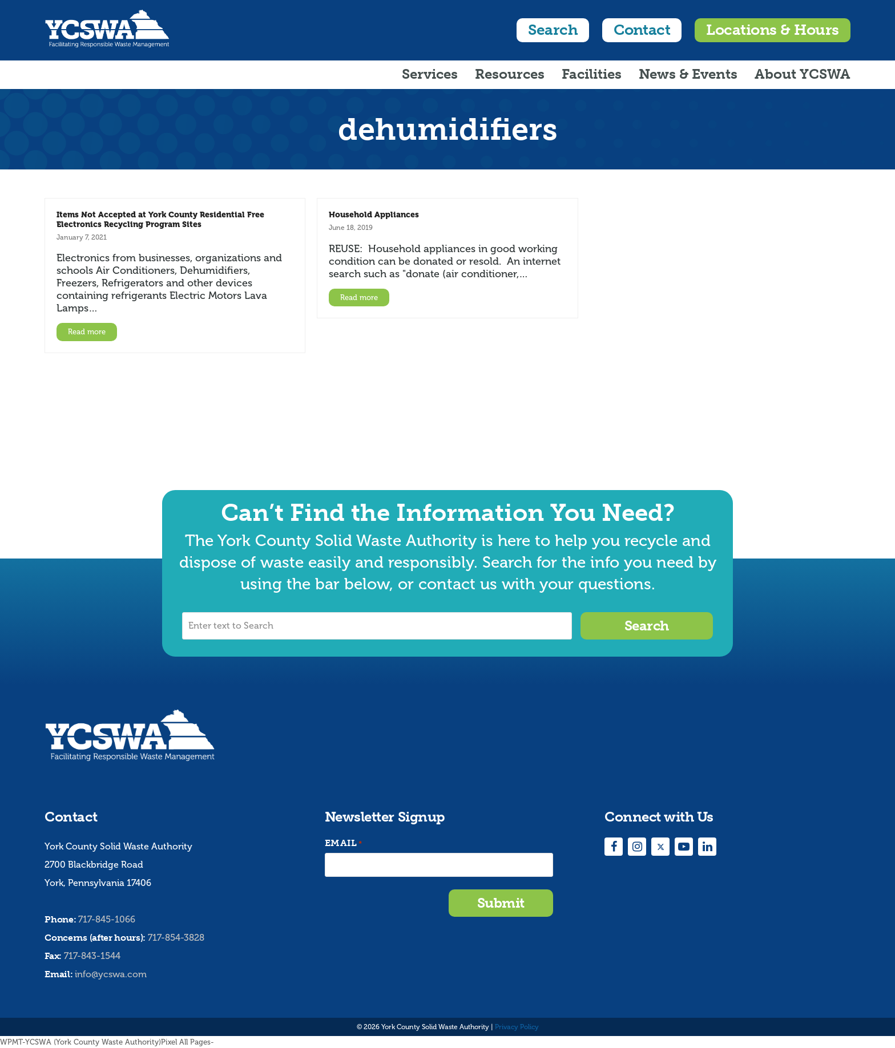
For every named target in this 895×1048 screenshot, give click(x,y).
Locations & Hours (772, 30)
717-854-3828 (176, 937)
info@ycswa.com (111, 974)
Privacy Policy (517, 1027)
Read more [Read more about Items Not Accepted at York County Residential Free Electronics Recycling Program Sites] (87, 331)
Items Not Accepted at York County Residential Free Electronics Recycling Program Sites (160, 219)
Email (343, 843)
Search (553, 30)
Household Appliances (374, 214)
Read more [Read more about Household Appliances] (359, 297)
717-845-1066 (106, 919)
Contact (642, 30)
